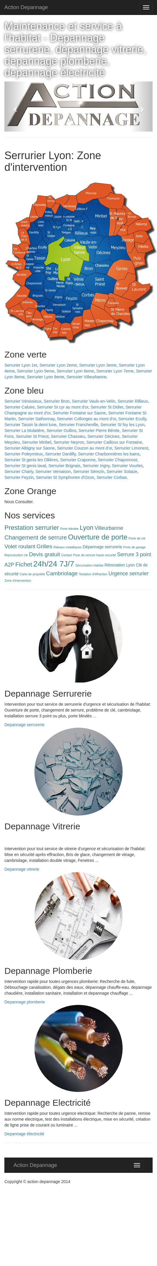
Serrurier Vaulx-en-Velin (94, 401)
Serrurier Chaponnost (117, 459)
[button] (15, 106)
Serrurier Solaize (122, 471)
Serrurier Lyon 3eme (97, 365)
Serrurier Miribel (36, 442)
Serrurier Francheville (78, 424)
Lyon (86, 527)
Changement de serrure (35, 537)
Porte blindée (69, 528)
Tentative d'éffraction (93, 574)
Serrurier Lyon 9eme (45, 377)
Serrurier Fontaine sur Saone (79, 413)
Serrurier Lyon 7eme (115, 371)
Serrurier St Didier (107, 407)
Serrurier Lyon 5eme (35, 371)
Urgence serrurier (128, 573)
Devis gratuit (44, 554)
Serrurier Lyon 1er (20, 365)
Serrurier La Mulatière (24, 430)
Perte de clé (136, 538)
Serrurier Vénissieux (22, 401)
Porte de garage (134, 547)
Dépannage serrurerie (102, 547)
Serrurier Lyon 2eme (58, 365)
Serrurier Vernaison (53, 471)
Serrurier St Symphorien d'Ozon (65, 477)
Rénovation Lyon (120, 565)
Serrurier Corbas (111, 477)
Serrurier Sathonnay (36, 418)
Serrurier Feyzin (19, 477)
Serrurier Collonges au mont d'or (86, 418)
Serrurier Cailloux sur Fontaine (114, 442)
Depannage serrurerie (24, 724)
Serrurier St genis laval (25, 465)
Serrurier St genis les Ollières (31, 459)
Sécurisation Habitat (89, 565)
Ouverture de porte (97, 537)
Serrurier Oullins (61, 430)
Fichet (23, 564)
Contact (66, 555)
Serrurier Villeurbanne (86, 377)
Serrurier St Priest (32, 436)
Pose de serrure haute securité (94, 555)
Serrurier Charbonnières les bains (108, 454)
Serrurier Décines (103, 436)
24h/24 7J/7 (53, 563)
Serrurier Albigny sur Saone (29, 448)
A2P (9, 565)
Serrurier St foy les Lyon (123, 424)
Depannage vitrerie (21, 869)
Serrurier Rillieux (133, 401)
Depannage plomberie (24, 1002)
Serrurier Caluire (19, 407)
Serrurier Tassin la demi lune (30, 424)
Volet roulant (19, 546)
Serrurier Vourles (127, 465)
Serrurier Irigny (96, 465)
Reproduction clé (16, 555)
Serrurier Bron (57, 401)
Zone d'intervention (17, 580)
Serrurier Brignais (64, 465)
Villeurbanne (109, 528)
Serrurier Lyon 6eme (75, 371)
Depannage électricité (24, 1133)
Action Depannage (26, 7)
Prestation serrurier (31, 527)
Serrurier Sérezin (88, 471)
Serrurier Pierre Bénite (98, 430)
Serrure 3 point (134, 554)
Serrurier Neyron (69, 442)
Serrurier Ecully (132, 418)
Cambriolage (62, 573)
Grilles (44, 546)
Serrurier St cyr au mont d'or (62, 407)
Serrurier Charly (18, 471)
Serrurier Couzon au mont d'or (84, 448)
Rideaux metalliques (67, 547)
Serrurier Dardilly (60, 454)
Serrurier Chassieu (68, 436)
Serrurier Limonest (131, 448)
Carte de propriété (32, 574)
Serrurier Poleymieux (23, 454)
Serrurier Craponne (78, 459)
